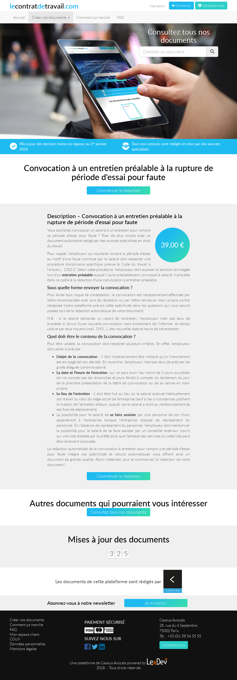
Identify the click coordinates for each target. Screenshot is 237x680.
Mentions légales (23, 648)
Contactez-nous (173, 645)
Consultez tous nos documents (118, 512)
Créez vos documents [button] (51, 17)
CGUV (15, 639)
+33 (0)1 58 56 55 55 (184, 636)
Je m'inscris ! (156, 603)
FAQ (120, 17)
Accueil (19, 17)
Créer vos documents (27, 619)
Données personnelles (27, 643)
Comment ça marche (93, 17)
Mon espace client (24, 634)
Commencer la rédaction (118, 190)
